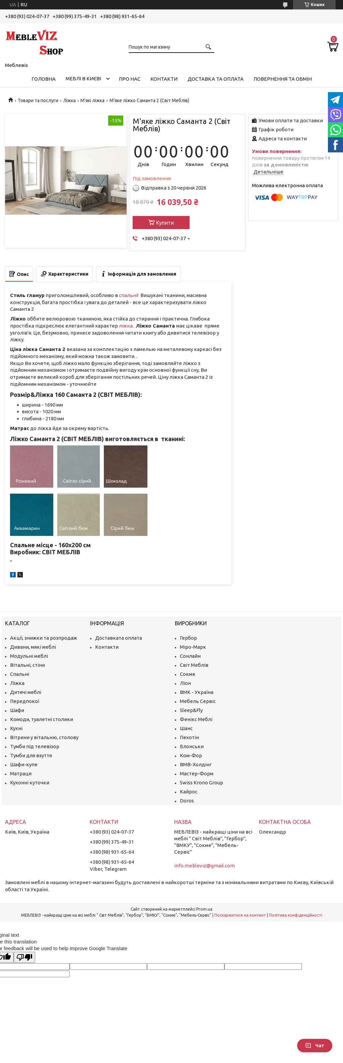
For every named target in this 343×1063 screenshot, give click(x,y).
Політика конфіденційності (295, 915)
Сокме (187, 674)
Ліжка (69, 100)
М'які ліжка (92, 100)
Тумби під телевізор (34, 746)
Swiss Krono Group (201, 782)
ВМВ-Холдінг (196, 764)
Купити (165, 223)
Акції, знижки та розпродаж (43, 638)
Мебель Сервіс (198, 701)
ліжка (126, 326)
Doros (187, 800)
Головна (43, 79)
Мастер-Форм (196, 773)
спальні (128, 295)
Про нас (129, 79)
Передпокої (24, 701)
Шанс (186, 728)
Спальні (19, 674)
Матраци (20, 773)
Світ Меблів (194, 665)
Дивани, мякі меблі (33, 647)
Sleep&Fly (191, 710)
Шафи (17, 710)
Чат (314, 1046)
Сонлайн (190, 656)
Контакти (164, 79)
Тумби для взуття (31, 755)
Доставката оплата (118, 638)
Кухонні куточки (29, 782)
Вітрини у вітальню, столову (44, 737)
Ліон (185, 683)
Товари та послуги (38, 100)
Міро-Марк (193, 647)
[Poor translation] (24, 957)
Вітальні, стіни (27, 665)
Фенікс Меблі (196, 719)
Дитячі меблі (25, 692)
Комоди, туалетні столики (41, 719)
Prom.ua (204, 909)
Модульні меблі (29, 656)
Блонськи (192, 746)
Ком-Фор (191, 755)
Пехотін (189, 737)
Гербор (188, 638)
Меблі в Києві (83, 78)
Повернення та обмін (283, 79)
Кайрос (188, 791)
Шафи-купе (24, 764)
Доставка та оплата (216, 79)
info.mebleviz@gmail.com (204, 865)
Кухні (16, 728)
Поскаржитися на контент (240, 915)
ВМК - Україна (196, 692)
